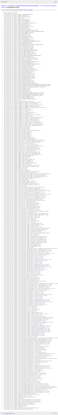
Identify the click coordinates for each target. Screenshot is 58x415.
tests (42, 5)
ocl (6, 5)
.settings (3, 7)
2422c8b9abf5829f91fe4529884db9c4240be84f (27, 5)
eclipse (3, 5)
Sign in (55, 1)
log (27, 9)
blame (31, 9)
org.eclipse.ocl (11, 5)
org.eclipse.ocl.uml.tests (50, 5)
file (25, 9)
